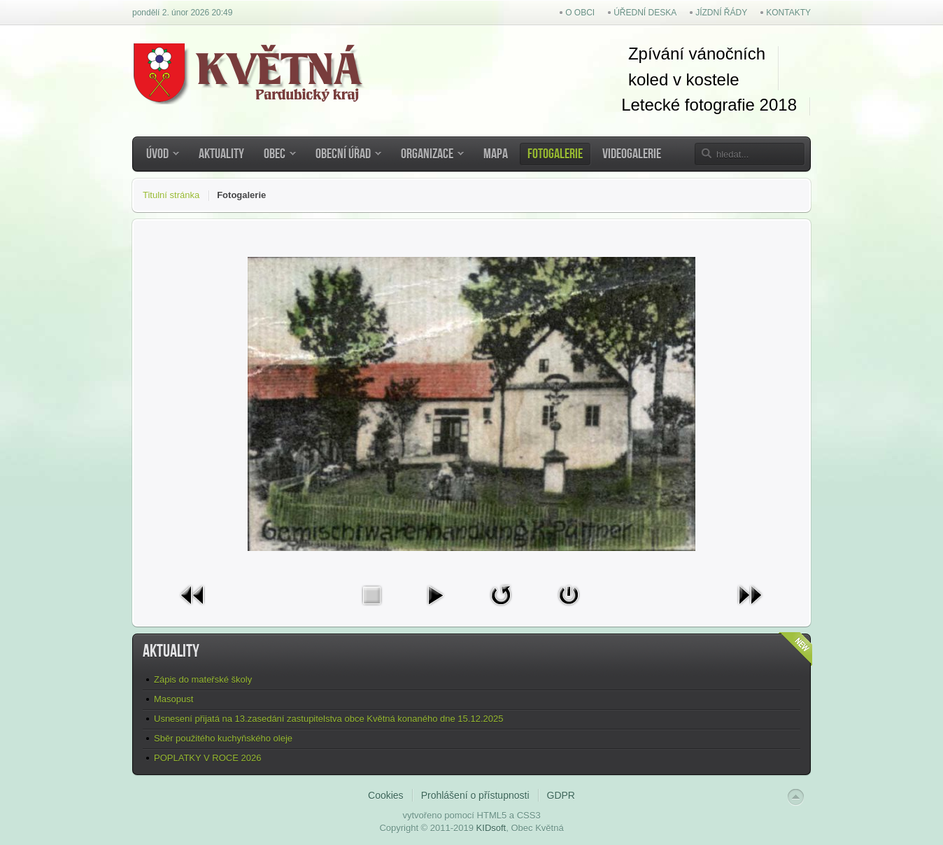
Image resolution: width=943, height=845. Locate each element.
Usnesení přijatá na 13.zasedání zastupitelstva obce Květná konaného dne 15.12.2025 (328, 718)
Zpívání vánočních (696, 53)
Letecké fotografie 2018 (709, 104)
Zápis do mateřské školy (203, 679)
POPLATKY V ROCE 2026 (207, 758)
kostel (705, 79)
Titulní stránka (171, 195)
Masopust (173, 699)
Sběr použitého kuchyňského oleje (223, 738)
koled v (654, 79)
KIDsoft (491, 828)
